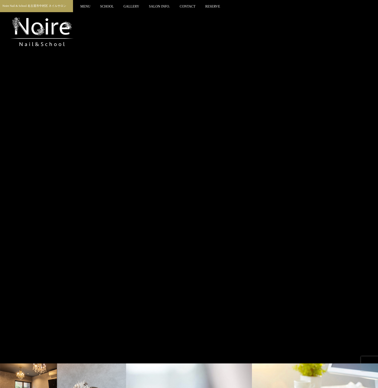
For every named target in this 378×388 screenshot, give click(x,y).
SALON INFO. (159, 6)
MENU (85, 6)
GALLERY (131, 6)
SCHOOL (107, 6)
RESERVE (212, 6)
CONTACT (187, 6)
